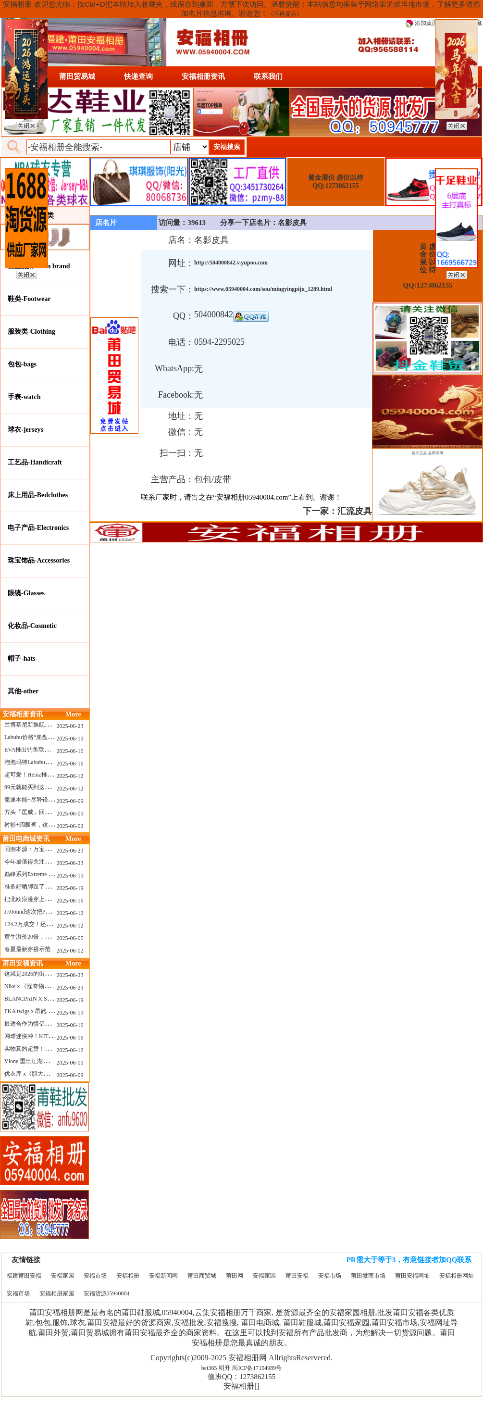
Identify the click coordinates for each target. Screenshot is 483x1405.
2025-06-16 (70, 751)
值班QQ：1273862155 (242, 1376)
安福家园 (62, 1275)
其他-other (23, 691)
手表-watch (24, 397)
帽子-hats (22, 658)
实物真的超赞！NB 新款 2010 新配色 (51, 1048)
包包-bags (22, 364)
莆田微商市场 (368, 1275)
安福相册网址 (456, 1275)
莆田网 (234, 1275)
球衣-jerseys (25, 429)
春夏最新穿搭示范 (27, 949)
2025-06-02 (70, 826)
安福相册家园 (56, 1293)
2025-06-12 (70, 776)
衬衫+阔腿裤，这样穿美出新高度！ (49, 824)
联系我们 (268, 76)
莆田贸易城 (77, 76)
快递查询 (138, 76)
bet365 (209, 1368)
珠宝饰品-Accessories (39, 560)
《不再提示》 (285, 14)
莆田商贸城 (201, 1275)
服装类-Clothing (31, 331)
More (73, 714)
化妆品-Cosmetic (32, 625)
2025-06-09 (70, 801)
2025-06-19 (70, 738)
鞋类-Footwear (29, 298)
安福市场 (95, 1275)
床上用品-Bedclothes (38, 495)
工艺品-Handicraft (35, 462)
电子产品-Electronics (38, 527)
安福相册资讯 (203, 76)
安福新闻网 (163, 1275)
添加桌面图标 (427, 23)
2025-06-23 (70, 726)
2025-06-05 (70, 938)
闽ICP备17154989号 (257, 1368)
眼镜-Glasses (26, 593)
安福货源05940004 (107, 1293)
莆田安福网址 (412, 1275)
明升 (224, 1368)
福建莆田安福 (24, 1275)
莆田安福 (297, 1275)
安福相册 (127, 1275)
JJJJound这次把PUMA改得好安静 (45, 911)
